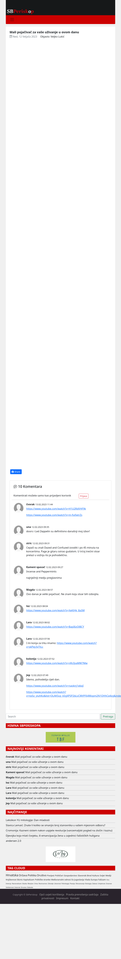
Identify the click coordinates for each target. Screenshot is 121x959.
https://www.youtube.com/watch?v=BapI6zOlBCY (55, 626)
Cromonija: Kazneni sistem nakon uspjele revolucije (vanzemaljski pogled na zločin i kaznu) (59, 830)
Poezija (72, 884)
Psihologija (65, 884)
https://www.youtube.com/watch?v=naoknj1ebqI (55, 685)
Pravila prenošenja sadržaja (82, 894)
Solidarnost (10, 887)
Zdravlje (51, 884)
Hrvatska (12, 875)
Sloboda (30, 887)
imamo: (51, 643)
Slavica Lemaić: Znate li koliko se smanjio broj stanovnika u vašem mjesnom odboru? (55, 825)
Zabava (94, 884)
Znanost (109, 884)
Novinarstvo (43, 884)
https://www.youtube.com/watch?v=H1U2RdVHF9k (56, 508)
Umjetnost (101, 884)
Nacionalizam (17, 884)
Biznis (20, 879)
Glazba (24, 884)
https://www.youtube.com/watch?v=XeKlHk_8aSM (55, 610)
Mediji (108, 875)
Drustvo (24, 887)
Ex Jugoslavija (78, 879)
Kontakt (75, 898)
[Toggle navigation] (12, 19)
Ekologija (88, 884)
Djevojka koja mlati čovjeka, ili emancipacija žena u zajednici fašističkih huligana (52, 835)
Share (16, 471)
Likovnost (57, 884)
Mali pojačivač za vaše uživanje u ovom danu (41, 756)
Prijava (83, 496)
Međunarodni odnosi (61, 879)
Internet (17, 887)
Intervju (8, 884)
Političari (59, 875)
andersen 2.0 (13, 841)
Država (23, 875)
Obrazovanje (80, 884)
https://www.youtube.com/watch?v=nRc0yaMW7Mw (57, 663)
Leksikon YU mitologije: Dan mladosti (28, 820)
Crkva (36, 884)
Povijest (50, 875)
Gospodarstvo (70, 875)
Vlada (87, 879)
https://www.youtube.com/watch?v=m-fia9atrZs (54, 515)
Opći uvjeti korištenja (51, 894)
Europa (94, 879)
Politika (32, 875)
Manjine (30, 884)
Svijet (102, 875)
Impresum (62, 898)
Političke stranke (42, 879)
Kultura (95, 875)
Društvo (41, 875)
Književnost (11, 879)
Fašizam (102, 879)
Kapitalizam (28, 879)
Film (107, 880)
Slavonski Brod (85, 875)
